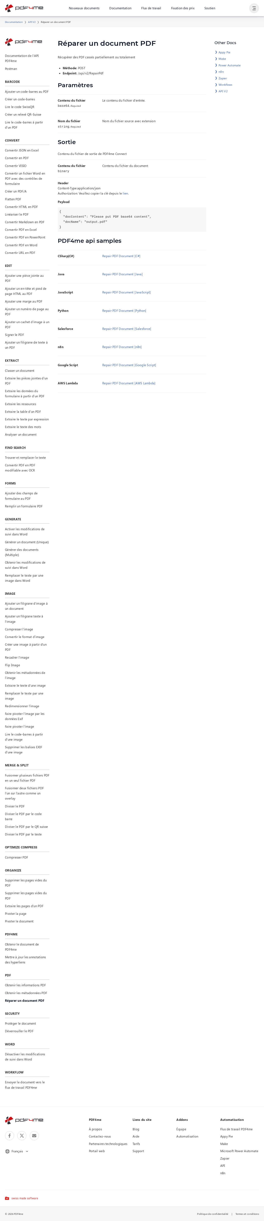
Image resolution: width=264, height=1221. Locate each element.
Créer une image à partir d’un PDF (26, 647)
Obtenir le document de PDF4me (22, 946)
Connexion (236, 8)
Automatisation (187, 1136)
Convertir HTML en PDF (21, 207)
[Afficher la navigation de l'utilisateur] (254, 8)
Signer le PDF (14, 335)
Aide (136, 1136)
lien (125, 192)
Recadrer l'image (17, 657)
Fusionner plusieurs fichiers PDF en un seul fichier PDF (27, 777)
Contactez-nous (100, 1136)
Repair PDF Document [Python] (124, 309)
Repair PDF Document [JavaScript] (126, 291)
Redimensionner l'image (22, 706)
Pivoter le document (19, 921)
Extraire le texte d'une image (25, 685)
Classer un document (19, 370)
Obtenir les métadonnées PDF (26, 993)
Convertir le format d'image (24, 637)
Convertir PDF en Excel (21, 230)
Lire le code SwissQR (19, 107)
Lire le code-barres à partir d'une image (24, 736)
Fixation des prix (182, 8)
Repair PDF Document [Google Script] (129, 364)
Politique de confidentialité (212, 1213)
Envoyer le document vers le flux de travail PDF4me (25, 1084)
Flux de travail (151, 8)
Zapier (223, 78)
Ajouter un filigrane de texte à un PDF (26, 345)
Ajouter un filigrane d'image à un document (26, 606)
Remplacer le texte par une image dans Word (24, 578)
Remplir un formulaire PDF (24, 506)
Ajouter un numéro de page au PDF (26, 311)
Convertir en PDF (17, 158)
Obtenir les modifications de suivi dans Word (25, 565)
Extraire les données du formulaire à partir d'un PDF (24, 393)
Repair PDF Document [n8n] (122, 346)
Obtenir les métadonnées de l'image (25, 675)
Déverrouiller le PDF (19, 1031)
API (222, 1166)
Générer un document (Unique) (27, 542)
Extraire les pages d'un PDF (24, 906)
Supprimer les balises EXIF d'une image (23, 749)
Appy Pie (224, 52)
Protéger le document (20, 1023)
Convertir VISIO (16, 166)
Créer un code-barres (20, 99)
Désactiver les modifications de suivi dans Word (25, 1056)
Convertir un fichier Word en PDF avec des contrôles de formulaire (25, 178)
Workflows (225, 85)
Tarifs (136, 1144)
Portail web (97, 1151)
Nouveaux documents (84, 8)
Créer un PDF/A (16, 191)
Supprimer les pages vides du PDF (26, 882)
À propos (95, 1129)
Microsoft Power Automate (239, 1151)
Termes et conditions (247, 1213)
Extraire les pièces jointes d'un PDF (26, 380)
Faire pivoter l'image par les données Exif (25, 716)
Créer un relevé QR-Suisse (23, 114)
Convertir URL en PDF (20, 253)
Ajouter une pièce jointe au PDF (24, 278)
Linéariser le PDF (16, 214)
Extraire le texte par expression (27, 419)
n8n (221, 72)
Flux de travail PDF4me (236, 1129)
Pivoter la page (16, 913)
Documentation (120, 8)
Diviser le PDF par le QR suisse (26, 827)
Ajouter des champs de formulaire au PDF (21, 495)
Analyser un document (21, 434)
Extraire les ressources (20, 404)
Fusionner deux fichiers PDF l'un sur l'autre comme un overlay (24, 793)
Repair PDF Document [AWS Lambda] (129, 382)
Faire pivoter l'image (19, 726)
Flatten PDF (13, 199)
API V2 (31, 21)
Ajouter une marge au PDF (23, 301)
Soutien (209, 8)
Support (138, 1151)
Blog (136, 1129)
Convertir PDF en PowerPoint (25, 237)
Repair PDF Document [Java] (122, 273)
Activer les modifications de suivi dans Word (25, 531)
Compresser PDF (16, 857)
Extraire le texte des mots (23, 427)
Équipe (181, 1129)
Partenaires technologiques (108, 1144)
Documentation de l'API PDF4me (22, 58)
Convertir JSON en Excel (22, 150)
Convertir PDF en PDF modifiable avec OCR (20, 467)
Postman (11, 69)
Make (222, 59)
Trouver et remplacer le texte (25, 457)
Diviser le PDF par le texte (23, 834)
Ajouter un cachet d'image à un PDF (27, 324)
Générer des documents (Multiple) (21, 552)
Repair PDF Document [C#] (121, 255)
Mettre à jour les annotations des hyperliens (25, 959)
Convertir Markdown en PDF (25, 222)
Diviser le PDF (15, 806)
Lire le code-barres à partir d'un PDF (24, 124)
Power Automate (229, 65)
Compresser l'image (19, 629)
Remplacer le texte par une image (24, 695)
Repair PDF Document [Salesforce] (126, 327)
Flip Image (12, 665)
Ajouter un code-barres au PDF (27, 91)
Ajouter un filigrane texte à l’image (24, 618)
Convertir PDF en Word (21, 245)
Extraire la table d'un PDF (23, 411)
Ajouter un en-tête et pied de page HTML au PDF (26, 291)
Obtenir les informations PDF (25, 985)
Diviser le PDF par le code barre (23, 816)
